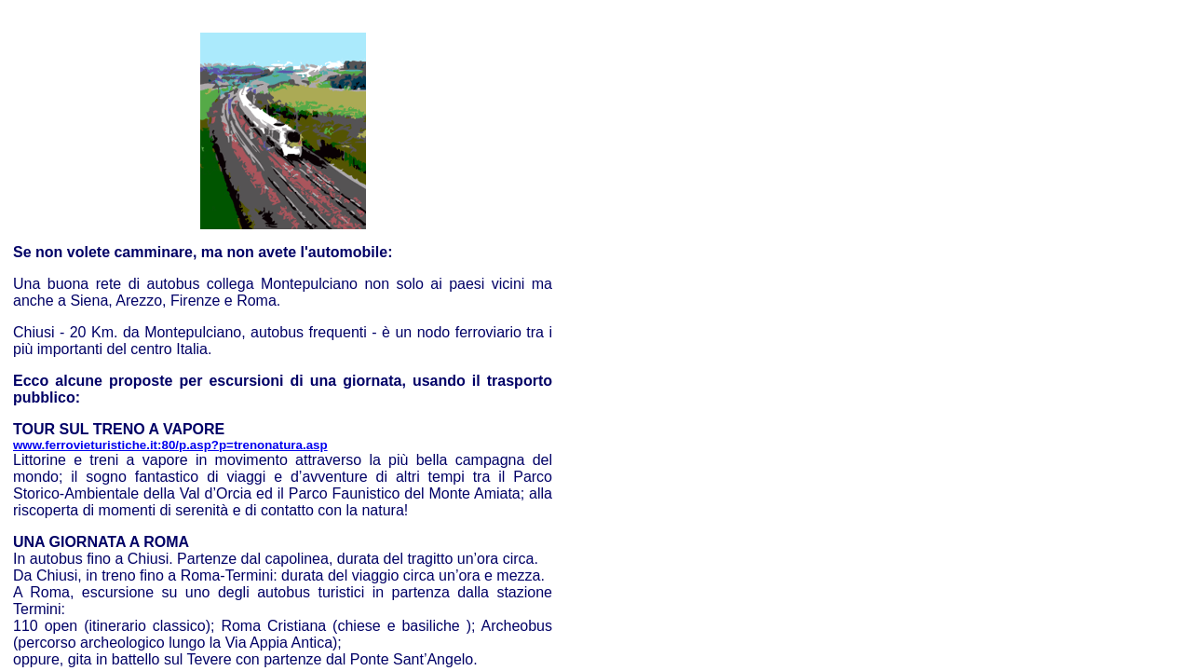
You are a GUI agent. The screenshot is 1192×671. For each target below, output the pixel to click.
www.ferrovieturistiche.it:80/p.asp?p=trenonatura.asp (170, 445)
